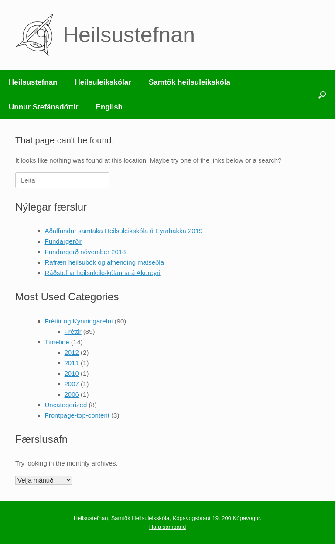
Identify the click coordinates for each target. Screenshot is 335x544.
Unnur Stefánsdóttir (44, 107)
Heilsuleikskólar (103, 82)
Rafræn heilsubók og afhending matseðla (104, 262)
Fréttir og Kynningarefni (79, 321)
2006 (72, 394)
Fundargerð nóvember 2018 (85, 251)
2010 (72, 373)
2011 (72, 363)
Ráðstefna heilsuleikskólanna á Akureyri (103, 272)
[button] (322, 94)
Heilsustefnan (33, 82)
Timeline (57, 342)
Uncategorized (66, 404)
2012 (72, 352)
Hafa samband (167, 527)
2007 (72, 384)
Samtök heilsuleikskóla (189, 82)
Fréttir (73, 331)
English (109, 107)
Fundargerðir (63, 241)
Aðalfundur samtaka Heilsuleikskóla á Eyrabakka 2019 (124, 231)
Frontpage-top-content (77, 415)
